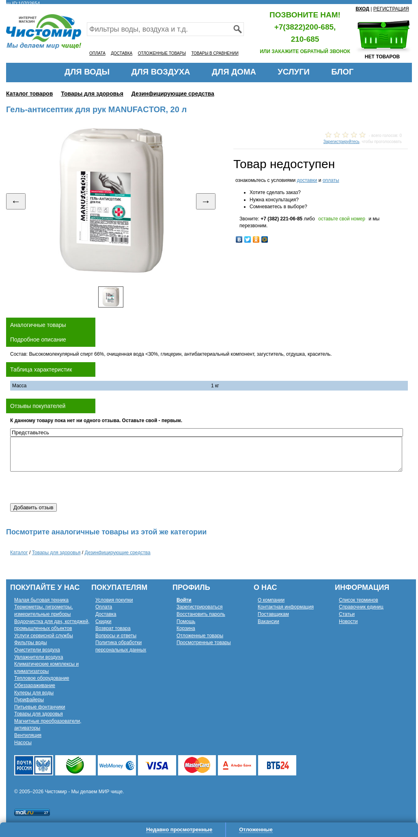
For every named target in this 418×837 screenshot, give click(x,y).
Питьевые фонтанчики (39, 707)
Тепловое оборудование (41, 678)
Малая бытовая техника (41, 600)
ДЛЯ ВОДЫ (87, 71)
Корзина (186, 628)
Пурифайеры (29, 699)
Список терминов (358, 600)
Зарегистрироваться (199, 607)
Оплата (103, 607)
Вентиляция (27, 735)
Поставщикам (273, 614)
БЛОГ (342, 71)
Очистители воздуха (37, 650)
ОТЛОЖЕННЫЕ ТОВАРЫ (162, 53)
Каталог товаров (29, 93)
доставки (307, 180)
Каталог (19, 552)
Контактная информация (286, 607)
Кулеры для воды (34, 693)
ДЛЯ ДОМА (234, 71)
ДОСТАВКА (121, 53)
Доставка (105, 614)
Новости (348, 621)
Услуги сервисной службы (43, 635)
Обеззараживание (34, 685)
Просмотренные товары (204, 642)
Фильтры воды (30, 642)
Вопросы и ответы (115, 635)
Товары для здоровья (92, 93)
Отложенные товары (200, 635)
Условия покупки (114, 600)
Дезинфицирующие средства (172, 93)
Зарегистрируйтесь (341, 141)
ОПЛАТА (97, 53)
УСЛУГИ (294, 71)
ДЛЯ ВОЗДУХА (160, 71)
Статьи (347, 614)
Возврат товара (113, 628)
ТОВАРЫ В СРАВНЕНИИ (214, 53)
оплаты (331, 180)
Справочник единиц (361, 607)
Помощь (186, 621)
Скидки (103, 621)
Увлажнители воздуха (38, 657)
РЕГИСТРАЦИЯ (391, 9)
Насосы (23, 742)
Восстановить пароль (201, 614)
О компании (271, 600)
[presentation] (72, 487)
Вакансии (268, 621)
